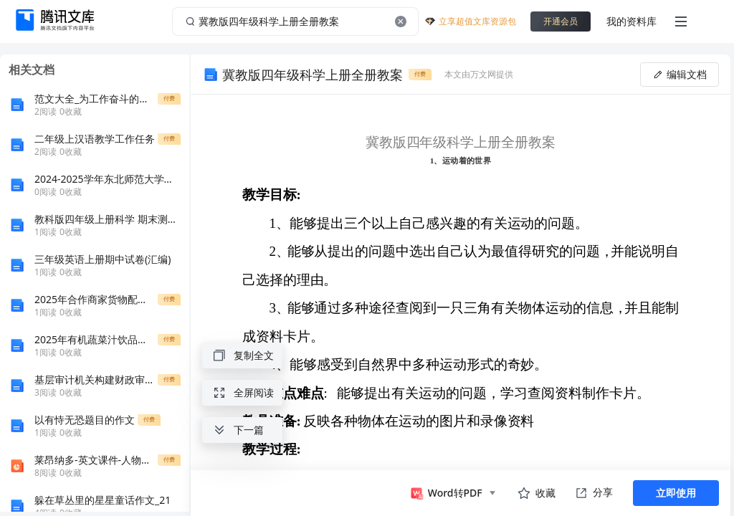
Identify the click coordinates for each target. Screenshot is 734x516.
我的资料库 (631, 21)
